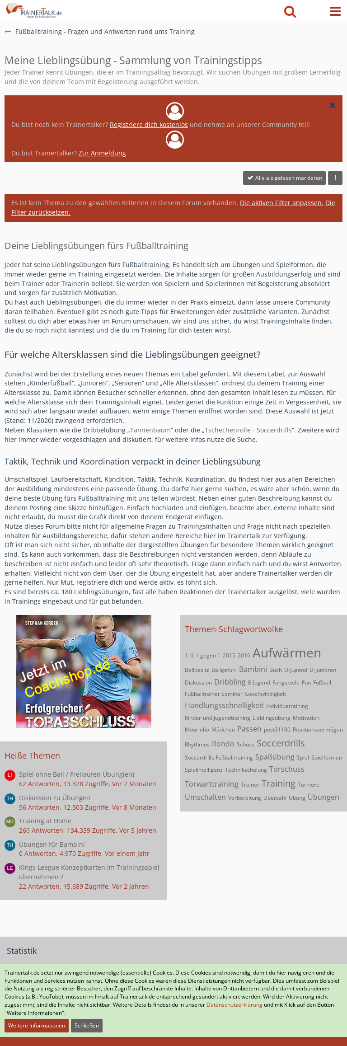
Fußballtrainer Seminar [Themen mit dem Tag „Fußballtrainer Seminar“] (214, 694)
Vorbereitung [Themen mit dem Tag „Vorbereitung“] (244, 798)
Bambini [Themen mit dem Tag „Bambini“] (253, 669)
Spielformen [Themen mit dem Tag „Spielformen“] (326, 757)
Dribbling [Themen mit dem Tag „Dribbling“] (230, 682)
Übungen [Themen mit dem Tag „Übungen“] (323, 797)
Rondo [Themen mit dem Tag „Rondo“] (223, 744)
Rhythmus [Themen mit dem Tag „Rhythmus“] (197, 744)
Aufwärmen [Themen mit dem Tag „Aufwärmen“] (287, 652)
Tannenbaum (150, 430)
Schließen (87, 1025)
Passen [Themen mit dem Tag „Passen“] (249, 729)
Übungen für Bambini (52, 844)
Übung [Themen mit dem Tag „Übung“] (297, 798)
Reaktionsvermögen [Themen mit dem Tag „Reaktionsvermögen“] (318, 729)
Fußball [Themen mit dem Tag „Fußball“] (322, 682)
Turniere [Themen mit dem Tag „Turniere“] (308, 784)
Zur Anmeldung (101, 153)
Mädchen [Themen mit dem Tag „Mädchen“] (223, 729)
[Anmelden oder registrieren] (313, 11)
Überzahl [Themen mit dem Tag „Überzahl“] (274, 798)
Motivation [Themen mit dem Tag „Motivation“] (306, 718)
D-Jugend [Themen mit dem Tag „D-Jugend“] (295, 670)
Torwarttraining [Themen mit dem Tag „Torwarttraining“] (212, 784)
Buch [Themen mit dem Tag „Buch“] (275, 670)
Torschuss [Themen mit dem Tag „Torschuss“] (287, 769)
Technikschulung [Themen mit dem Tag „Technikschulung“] (246, 770)
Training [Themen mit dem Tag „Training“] (278, 783)
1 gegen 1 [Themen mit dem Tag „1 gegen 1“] (208, 655)
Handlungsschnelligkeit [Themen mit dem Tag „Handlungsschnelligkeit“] (224, 705)
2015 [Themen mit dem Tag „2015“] (229, 655)
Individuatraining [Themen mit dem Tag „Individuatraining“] (287, 706)
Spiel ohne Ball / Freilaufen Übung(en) (76, 774)
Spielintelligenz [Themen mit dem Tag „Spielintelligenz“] (204, 770)
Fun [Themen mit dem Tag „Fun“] (306, 682)
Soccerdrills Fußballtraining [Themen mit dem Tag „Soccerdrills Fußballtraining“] (219, 757)
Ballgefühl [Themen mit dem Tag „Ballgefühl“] (224, 670)
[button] (335, 11)
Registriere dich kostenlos (149, 124)
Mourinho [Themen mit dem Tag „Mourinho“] (197, 729)
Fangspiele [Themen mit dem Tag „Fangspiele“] (286, 682)
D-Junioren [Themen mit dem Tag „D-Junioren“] (322, 670)
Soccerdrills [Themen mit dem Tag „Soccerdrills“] (281, 743)
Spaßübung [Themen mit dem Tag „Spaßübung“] (275, 757)
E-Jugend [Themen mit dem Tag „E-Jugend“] (259, 682)
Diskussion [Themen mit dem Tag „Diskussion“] (198, 682)
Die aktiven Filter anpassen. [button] (282, 202)
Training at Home (45, 820)
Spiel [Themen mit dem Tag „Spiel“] (303, 757)
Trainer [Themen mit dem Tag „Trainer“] (250, 784)
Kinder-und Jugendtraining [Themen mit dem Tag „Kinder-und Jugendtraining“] (217, 718)
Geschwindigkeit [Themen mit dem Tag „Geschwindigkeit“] (265, 694)
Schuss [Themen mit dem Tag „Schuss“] (245, 744)
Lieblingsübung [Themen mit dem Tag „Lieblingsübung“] (272, 718)
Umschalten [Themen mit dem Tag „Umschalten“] (205, 797)
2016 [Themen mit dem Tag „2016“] (244, 655)
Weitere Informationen (36, 1025)
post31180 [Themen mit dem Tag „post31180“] (277, 729)
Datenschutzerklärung (234, 1004)
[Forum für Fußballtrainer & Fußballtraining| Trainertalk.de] (33, 9)
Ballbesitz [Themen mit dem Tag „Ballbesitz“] (197, 670)
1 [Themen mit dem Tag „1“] (186, 655)
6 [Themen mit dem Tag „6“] (191, 655)
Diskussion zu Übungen (54, 797)
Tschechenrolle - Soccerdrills (248, 430)
